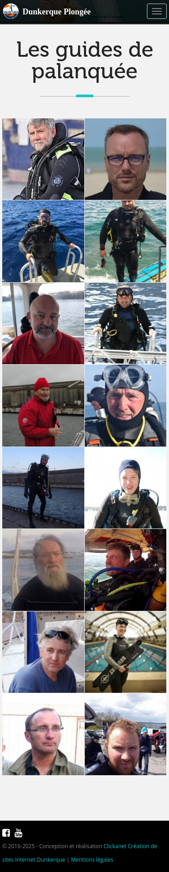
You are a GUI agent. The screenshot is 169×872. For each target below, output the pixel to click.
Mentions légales (92, 859)
